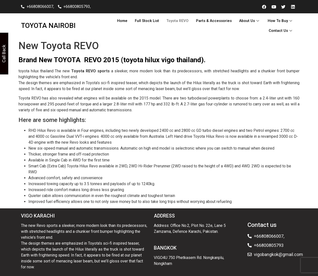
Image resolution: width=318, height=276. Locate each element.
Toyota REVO (177, 21)
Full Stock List (147, 21)
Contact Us (281, 30)
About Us (249, 21)
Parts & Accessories (214, 21)
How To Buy (280, 21)
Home (122, 21)
